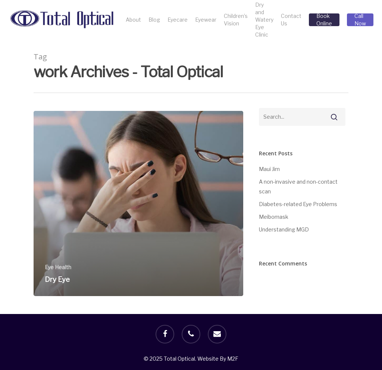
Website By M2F (217, 358)
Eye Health (58, 267)
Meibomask (273, 217)
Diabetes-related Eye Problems (298, 204)
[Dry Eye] (138, 203)
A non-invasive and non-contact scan (298, 186)
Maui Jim (269, 169)
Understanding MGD (284, 229)
